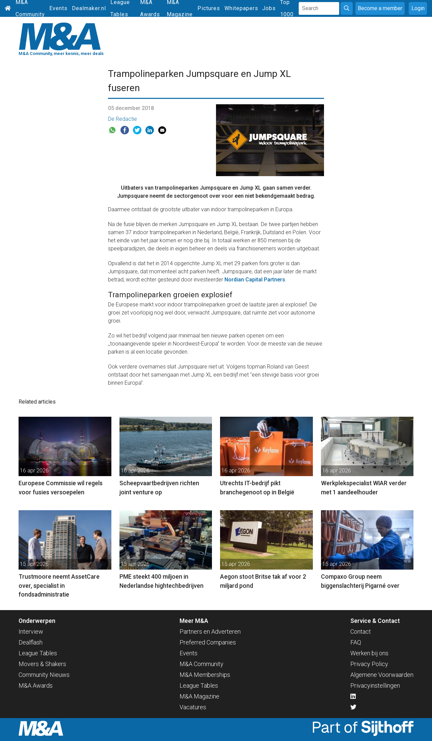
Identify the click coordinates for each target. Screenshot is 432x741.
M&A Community (201, 663)
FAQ (355, 642)
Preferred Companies (208, 642)
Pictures (208, 8)
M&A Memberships (205, 674)
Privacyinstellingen (375, 685)
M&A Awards (36, 685)
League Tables (38, 653)
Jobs (269, 8)
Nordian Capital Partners (254, 279)
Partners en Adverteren (210, 631)
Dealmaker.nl (89, 8)
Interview (31, 631)
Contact (360, 631)
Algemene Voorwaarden (381, 674)
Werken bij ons (369, 653)
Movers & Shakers (42, 663)
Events (58, 8)
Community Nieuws (44, 674)
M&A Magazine (199, 696)
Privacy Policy (369, 663)
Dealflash (31, 642)
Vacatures (193, 707)
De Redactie (122, 119)
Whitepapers (241, 8)
